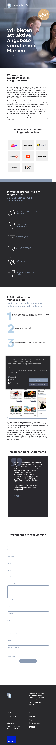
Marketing (13, 383)
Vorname (10, 549)
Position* (9, 570)
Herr (20, 546)
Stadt (9, 620)
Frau (12, 546)
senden (28, 661)
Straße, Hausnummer (13, 600)
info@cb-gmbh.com (37, 704)
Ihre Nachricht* (11, 583)
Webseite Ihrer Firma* (13, 647)
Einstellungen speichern (39, 384)
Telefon (9, 640)
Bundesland (10, 613)
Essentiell (12, 377)
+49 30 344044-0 (36, 702)
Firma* (9, 563)
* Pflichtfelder (11, 656)
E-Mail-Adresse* (12, 634)
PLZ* (8, 606)
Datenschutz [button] (13, 373)
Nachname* (10, 556)
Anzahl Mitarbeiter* (13, 577)
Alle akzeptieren (36, 380)
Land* (9, 627)
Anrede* (9, 543)
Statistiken (13, 380)
